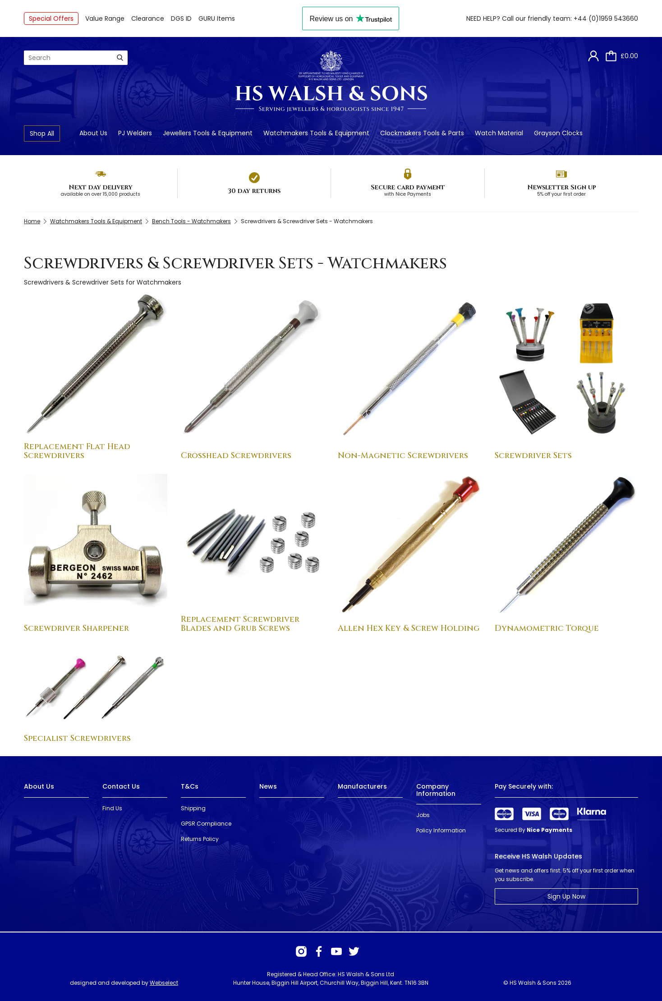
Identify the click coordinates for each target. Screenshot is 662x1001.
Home (32, 221)
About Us (93, 133)
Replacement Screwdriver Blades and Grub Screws (240, 624)
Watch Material (499, 133)
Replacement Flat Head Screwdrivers (77, 451)
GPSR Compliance (206, 823)
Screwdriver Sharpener (76, 628)
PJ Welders (135, 133)
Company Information (435, 790)
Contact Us (121, 786)
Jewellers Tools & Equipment (208, 133)
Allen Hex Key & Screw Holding (408, 628)
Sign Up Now (566, 896)
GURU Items (216, 18)
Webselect (164, 983)
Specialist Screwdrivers (77, 738)
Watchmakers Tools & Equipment (316, 133)
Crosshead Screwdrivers (236, 455)
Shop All (42, 133)
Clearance (147, 18)
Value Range (104, 18)
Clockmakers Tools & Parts (422, 133)
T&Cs (189, 786)
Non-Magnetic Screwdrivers (403, 455)
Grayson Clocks (558, 133)
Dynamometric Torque (547, 628)
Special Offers (51, 18)
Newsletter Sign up (561, 187)
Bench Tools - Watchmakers (191, 221)
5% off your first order (561, 194)
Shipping (193, 808)
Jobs (423, 815)
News (268, 786)
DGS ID (181, 18)
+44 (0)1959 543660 (606, 18)
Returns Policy (200, 839)
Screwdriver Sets (533, 455)
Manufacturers (362, 786)
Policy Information (441, 830)
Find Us (112, 808)
